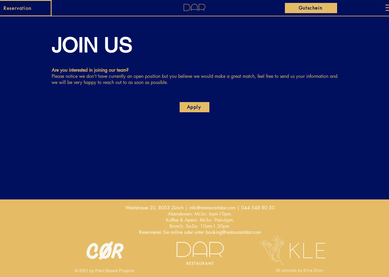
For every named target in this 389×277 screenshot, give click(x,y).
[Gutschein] (311, 8)
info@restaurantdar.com (212, 208)
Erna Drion (313, 270)
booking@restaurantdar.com (233, 232)
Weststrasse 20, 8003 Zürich (154, 208)
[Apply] (194, 107)
